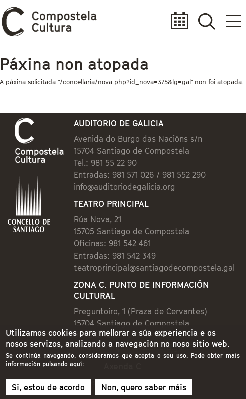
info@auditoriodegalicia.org (125, 187)
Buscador (206, 21)
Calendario (176, 21)
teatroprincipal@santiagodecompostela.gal (154, 268)
